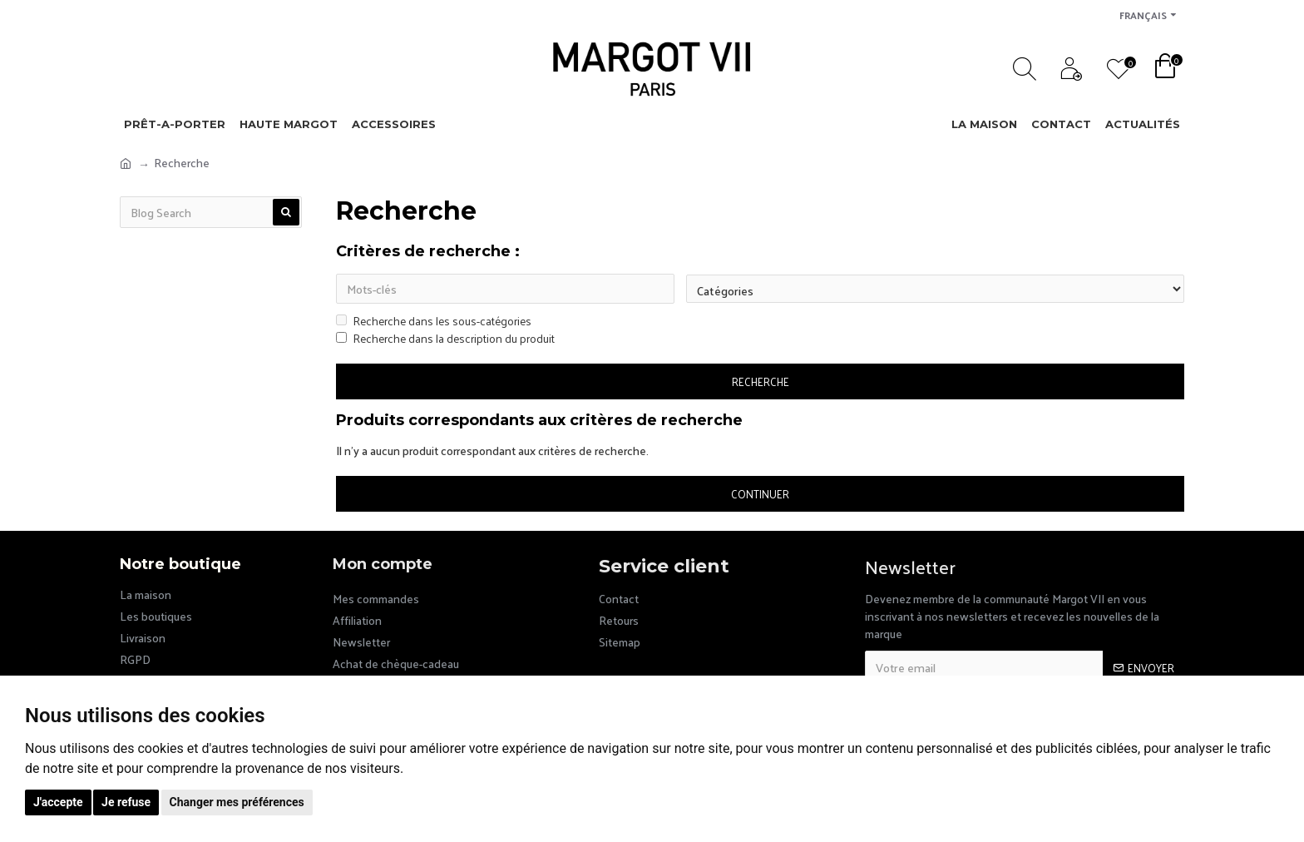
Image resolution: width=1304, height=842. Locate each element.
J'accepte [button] (58, 802)
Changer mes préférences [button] (237, 802)
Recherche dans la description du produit (445, 340)
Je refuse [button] (126, 802)
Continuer (760, 495)
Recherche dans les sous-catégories (433, 322)
